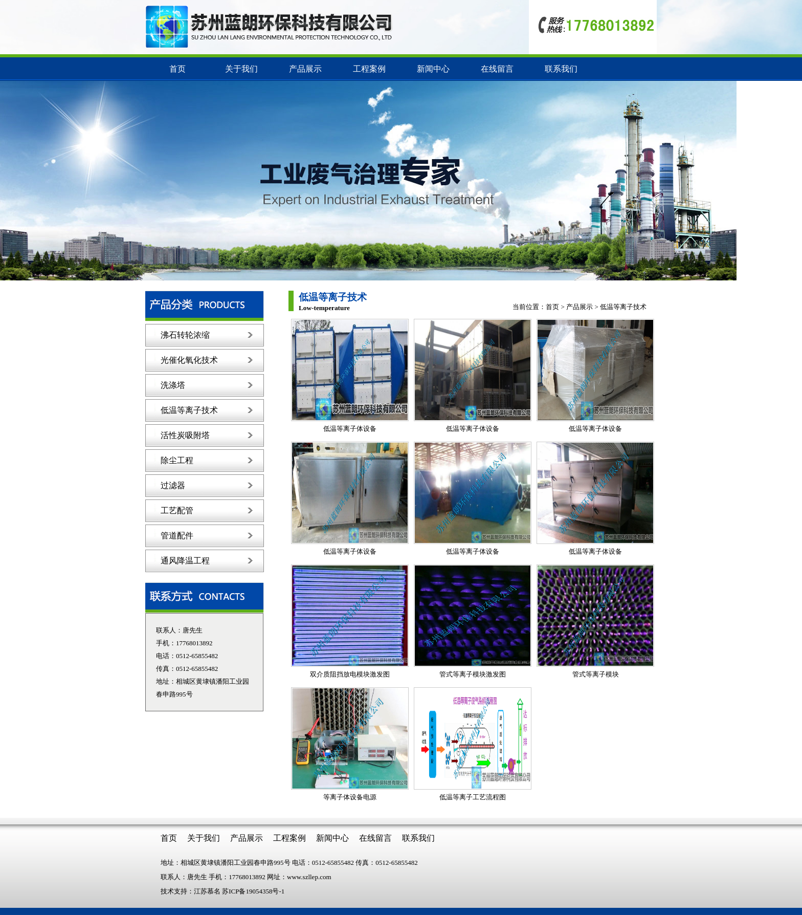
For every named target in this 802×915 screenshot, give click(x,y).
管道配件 (177, 535)
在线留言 (497, 68)
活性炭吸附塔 (185, 435)
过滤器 (173, 485)
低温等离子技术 (189, 410)
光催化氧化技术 (189, 360)
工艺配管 (177, 510)
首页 (177, 68)
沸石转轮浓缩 (185, 335)
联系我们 (561, 68)
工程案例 (369, 68)
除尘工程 (177, 460)
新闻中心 (433, 68)
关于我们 (241, 68)
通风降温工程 (185, 560)
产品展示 (305, 68)
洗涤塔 (173, 385)
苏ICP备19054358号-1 (253, 891)
